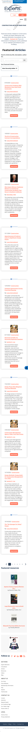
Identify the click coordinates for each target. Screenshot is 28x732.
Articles (3, 669)
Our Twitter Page (5, 706)
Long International (12, 91)
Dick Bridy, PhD (11, 195)
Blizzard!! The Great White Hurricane (14, 626)
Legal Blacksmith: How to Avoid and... (14, 607)
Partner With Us (5, 708)
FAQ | (14, 724)
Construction (15, 83)
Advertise (3, 700)
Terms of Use (4, 715)
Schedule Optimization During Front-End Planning (13, 289)
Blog (2, 675)
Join (23, 15)
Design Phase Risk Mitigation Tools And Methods (13, 387)
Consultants (4, 666)
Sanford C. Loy (11, 342)
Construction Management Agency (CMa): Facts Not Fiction (14, 433)
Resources (3, 671)
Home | (5, 724)
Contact (3, 698)
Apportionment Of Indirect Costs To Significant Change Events (13, 237)
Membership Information (7, 685)
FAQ (2, 687)
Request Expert (5, 702)
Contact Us (13, 39)
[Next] (25, 564)
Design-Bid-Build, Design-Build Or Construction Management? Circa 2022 (14, 476)
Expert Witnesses (5, 664)
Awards (3, 689)
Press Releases (4, 683)
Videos (2, 673)
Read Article (14, 115)
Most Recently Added (9, 68)
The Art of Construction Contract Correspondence (12, 137)
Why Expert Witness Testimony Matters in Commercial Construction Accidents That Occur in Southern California (14, 189)
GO (24, 60)
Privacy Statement (5, 717)
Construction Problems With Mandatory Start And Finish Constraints (13, 87)
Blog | (10, 724)
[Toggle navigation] (25, 19)
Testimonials (4, 691)
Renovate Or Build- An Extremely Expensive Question (14, 338)
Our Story (3, 681)
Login (14, 15)
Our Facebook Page (6, 704)
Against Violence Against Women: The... (14, 587)
